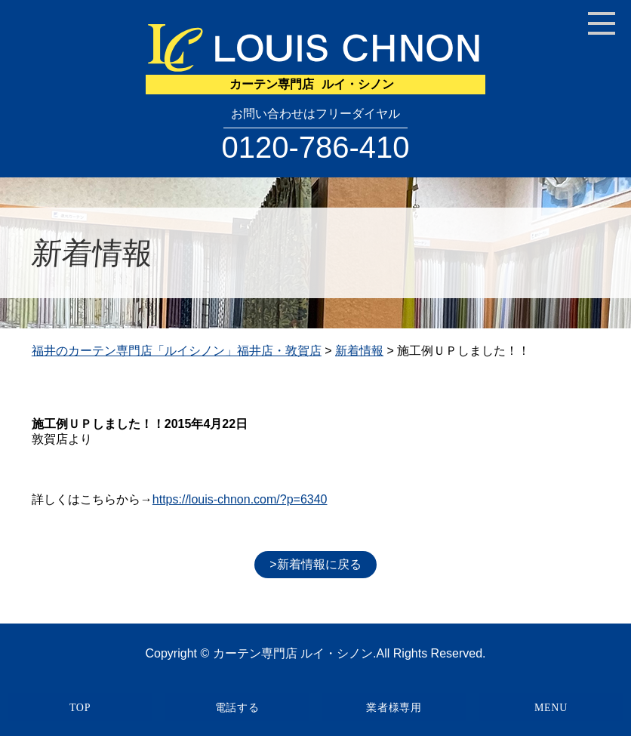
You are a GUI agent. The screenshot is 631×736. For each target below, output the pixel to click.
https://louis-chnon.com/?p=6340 (240, 499)
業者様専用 (394, 707)
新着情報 (359, 350)
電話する (237, 707)
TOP (80, 707)
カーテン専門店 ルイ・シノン (293, 653)
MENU (551, 707)
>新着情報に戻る (315, 564)
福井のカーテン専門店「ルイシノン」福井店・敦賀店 (177, 350)
